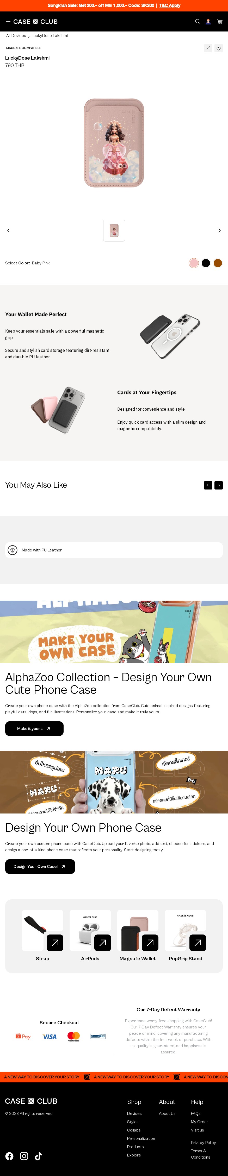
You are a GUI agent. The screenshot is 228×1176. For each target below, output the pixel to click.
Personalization (141, 1138)
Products (135, 1147)
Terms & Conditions (200, 1154)
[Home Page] (36, 21)
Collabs (134, 1130)
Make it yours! (34, 729)
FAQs (196, 1113)
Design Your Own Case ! (40, 866)
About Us (167, 1113)
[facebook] (9, 1156)
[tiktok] (38, 1156)
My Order (199, 1122)
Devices (134, 1113)
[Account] (208, 21)
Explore (134, 1155)
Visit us (197, 1130)
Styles (133, 1122)
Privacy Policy (203, 1142)
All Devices (16, 35)
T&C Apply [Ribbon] (169, 5)
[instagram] (24, 1156)
